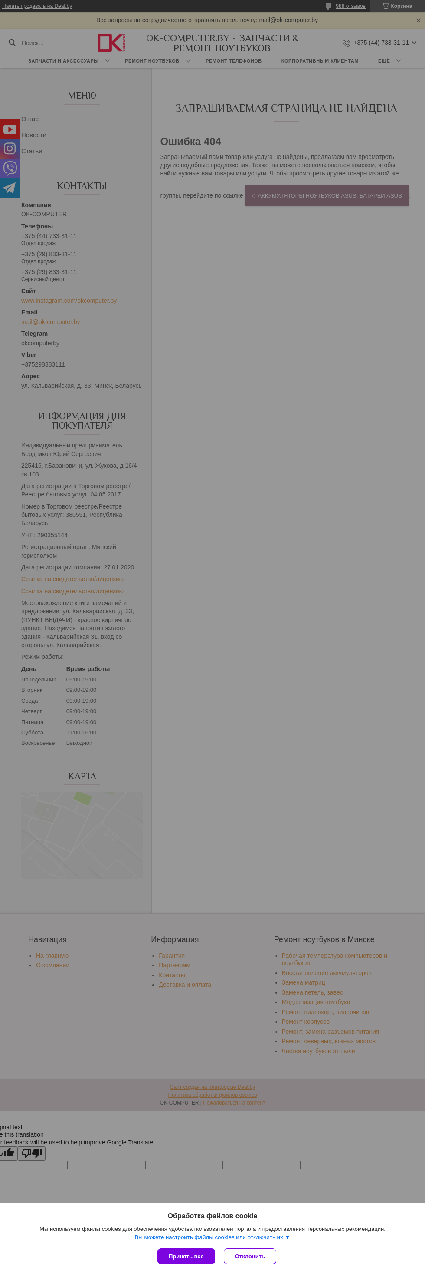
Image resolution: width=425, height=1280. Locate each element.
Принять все (186, 1256)
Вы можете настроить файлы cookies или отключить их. (209, 1237)
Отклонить (250, 1256)
